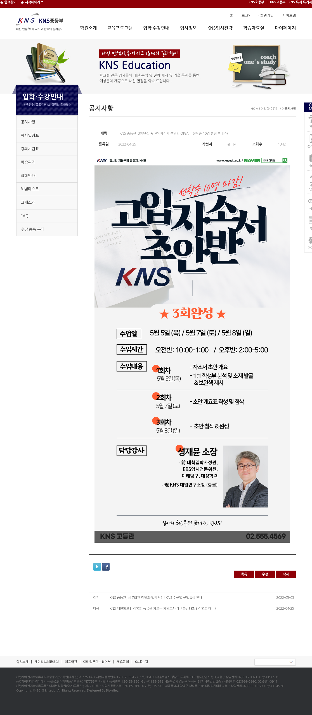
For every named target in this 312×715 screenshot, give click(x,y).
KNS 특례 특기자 (300, 2)
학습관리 (28, 162)
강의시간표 (30, 149)
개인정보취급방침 (46, 662)
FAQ (25, 216)
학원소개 (88, 28)
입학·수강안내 (156, 28)
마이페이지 (285, 28)
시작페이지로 (32, 2)
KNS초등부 (256, 2)
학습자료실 (253, 28)
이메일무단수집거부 (97, 662)
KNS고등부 (277, 2)
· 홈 (230, 15)
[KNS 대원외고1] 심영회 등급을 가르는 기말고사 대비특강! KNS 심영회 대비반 (163, 608)
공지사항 (28, 122)
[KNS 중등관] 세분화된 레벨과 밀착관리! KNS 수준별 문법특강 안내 (155, 597)
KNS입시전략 (220, 28)
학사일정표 (30, 135)
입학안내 (28, 176)
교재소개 (28, 202)
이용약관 (71, 662)
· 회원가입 (266, 15)
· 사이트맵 (288, 15)
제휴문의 (123, 662)
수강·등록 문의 (32, 229)
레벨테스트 (30, 189)
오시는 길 (141, 662)
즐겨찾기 (8, 2)
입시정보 (188, 28)
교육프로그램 (120, 28)
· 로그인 (246, 15)
